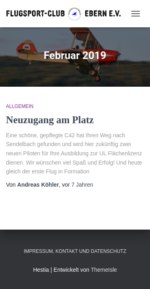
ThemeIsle (104, 270)
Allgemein (20, 106)
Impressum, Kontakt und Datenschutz (75, 251)
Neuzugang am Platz (50, 119)
